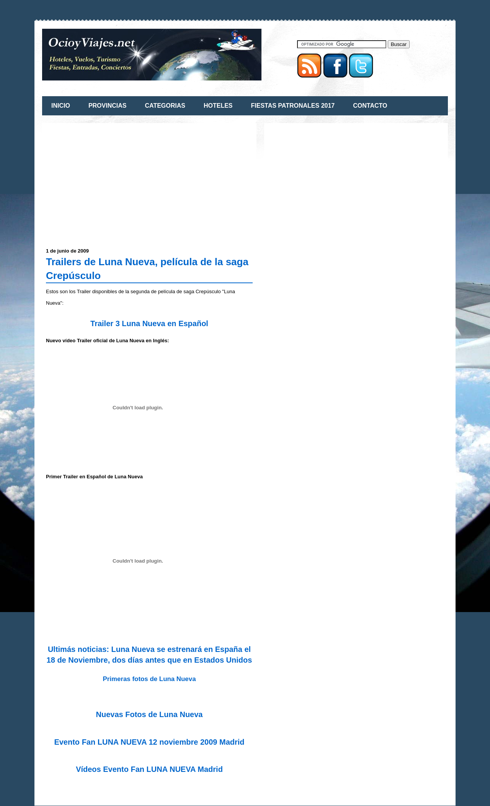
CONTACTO (370, 105)
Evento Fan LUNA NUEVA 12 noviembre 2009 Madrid (149, 742)
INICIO (60, 105)
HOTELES (218, 105)
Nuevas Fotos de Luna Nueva (149, 714)
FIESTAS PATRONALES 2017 (293, 105)
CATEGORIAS (165, 105)
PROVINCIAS (107, 105)
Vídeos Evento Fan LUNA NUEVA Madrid (149, 769)
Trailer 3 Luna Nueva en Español (149, 323)
